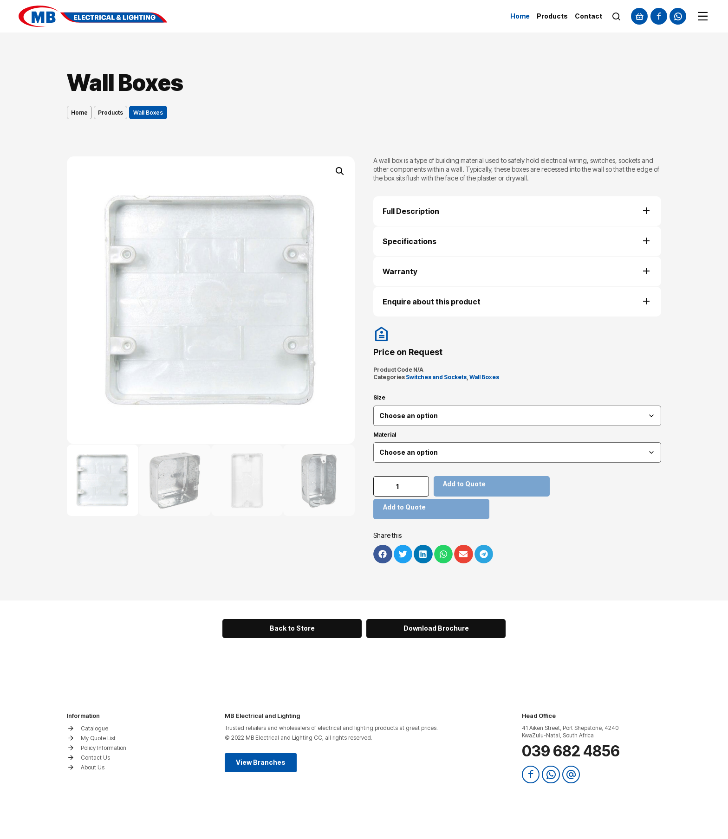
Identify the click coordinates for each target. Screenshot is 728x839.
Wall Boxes (484, 377)
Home (79, 112)
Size (379, 397)
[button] (340, 171)
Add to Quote (464, 484)
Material (384, 435)
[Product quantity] (401, 486)
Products (110, 112)
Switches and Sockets (436, 377)
